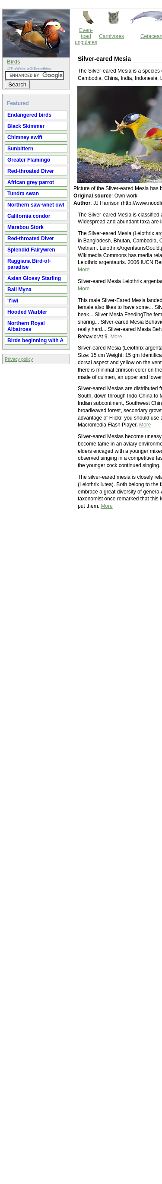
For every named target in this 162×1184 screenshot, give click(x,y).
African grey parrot (30, 182)
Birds (13, 62)
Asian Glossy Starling (34, 278)
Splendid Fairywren (31, 250)
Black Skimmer (25, 126)
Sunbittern (20, 149)
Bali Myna (19, 289)
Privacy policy (19, 359)
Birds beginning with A (35, 340)
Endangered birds (29, 115)
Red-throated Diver (30, 171)
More (83, 270)
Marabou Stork (25, 227)
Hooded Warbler (27, 312)
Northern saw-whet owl (35, 205)
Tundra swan (23, 194)
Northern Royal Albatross (26, 326)
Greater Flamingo (28, 160)
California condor (28, 216)
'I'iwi (12, 301)
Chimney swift (24, 137)
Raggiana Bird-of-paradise (29, 264)
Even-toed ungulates (86, 36)
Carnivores (111, 36)
